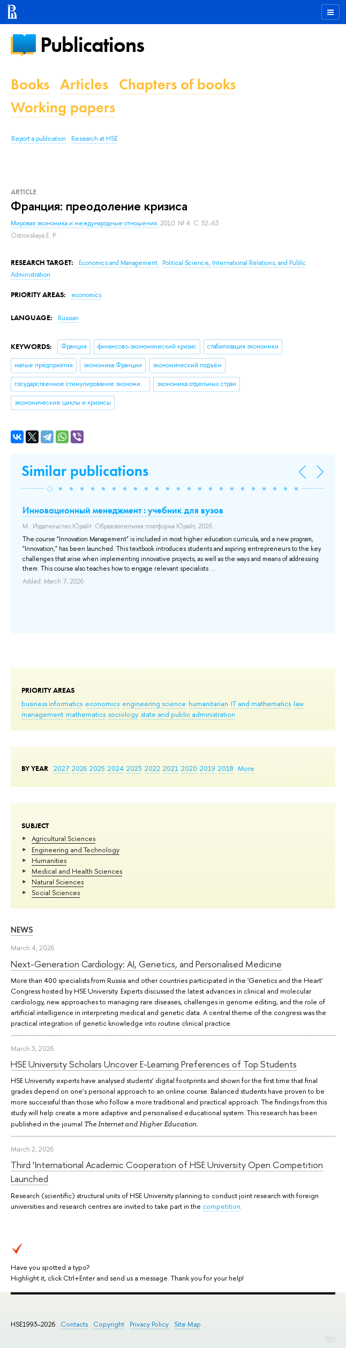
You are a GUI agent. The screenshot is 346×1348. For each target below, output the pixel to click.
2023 (134, 768)
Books (30, 84)
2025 (97, 768)
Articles (84, 84)
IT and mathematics (261, 703)
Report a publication (38, 138)
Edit (330, 1338)
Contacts (74, 1324)
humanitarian (208, 703)
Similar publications (84, 470)
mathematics (86, 714)
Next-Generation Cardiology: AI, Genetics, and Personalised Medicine (146, 964)
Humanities (49, 860)
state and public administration (188, 714)
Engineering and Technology (75, 849)
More (246, 768)
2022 (152, 768)
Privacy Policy (149, 1324)
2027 (61, 768)
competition (221, 1206)
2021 (170, 768)
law (299, 703)
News (22, 929)
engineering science (154, 703)
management (42, 714)
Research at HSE (94, 138)
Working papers (63, 107)
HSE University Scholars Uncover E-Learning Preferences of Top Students (154, 1064)
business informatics (51, 703)
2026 (79, 768)
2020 (189, 768)
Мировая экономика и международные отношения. (85, 223)
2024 (116, 768)
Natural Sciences (58, 882)
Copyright (108, 1324)
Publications (92, 44)
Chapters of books (177, 84)
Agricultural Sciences (63, 838)
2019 (207, 768)
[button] (49, 488)
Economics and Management (119, 263)
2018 (226, 768)
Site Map (187, 1324)
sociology (123, 714)
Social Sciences (56, 892)
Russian (68, 318)
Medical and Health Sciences (77, 871)
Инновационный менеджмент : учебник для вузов (122, 510)
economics (102, 703)
